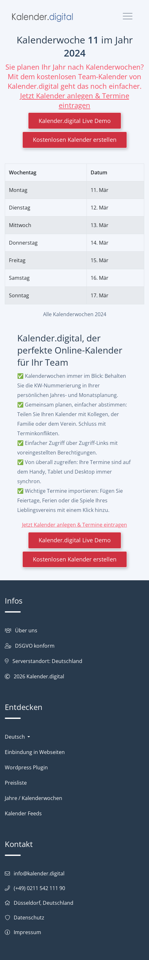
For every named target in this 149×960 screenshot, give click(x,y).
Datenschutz (29, 917)
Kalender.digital (45, 676)
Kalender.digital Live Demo (75, 121)
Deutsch (15, 736)
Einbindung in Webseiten (35, 752)
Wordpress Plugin (26, 767)
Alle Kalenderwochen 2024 (74, 314)
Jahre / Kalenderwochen (33, 798)
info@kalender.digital (39, 873)
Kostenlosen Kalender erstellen (74, 139)
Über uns (26, 630)
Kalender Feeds (23, 813)
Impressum (27, 932)
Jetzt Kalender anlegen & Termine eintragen (74, 100)
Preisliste (16, 782)
